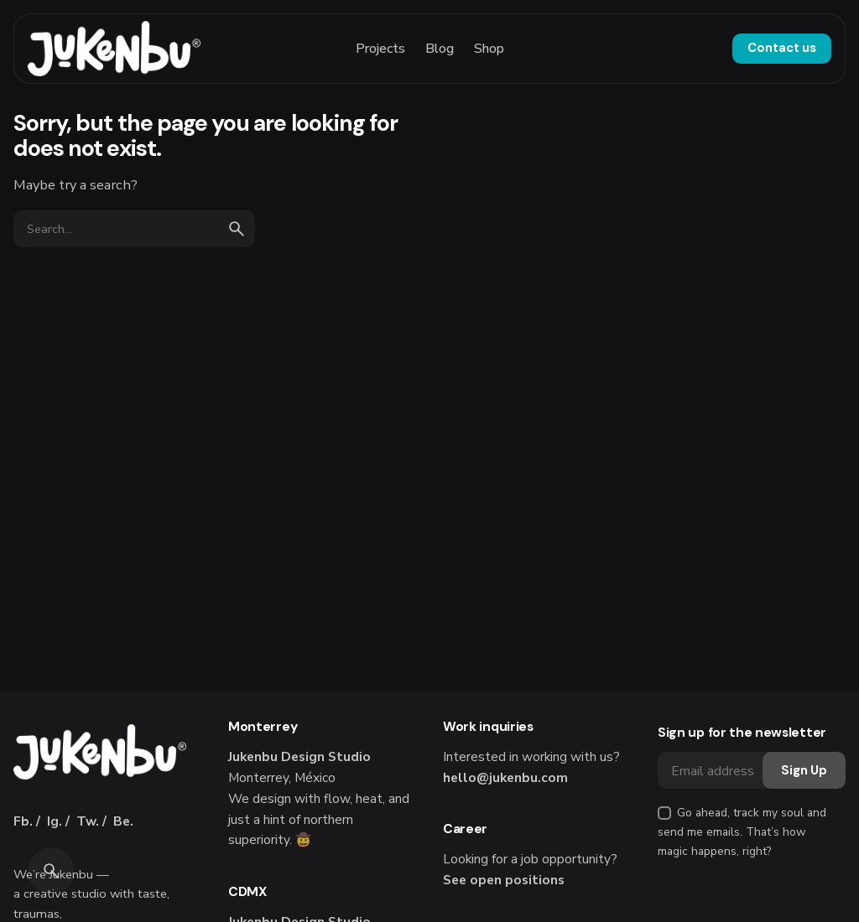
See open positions (504, 879)
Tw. (87, 821)
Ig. (54, 821)
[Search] (51, 870)
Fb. (23, 821)
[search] (236, 228)
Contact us (781, 47)
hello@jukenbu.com (505, 777)
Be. (123, 821)
